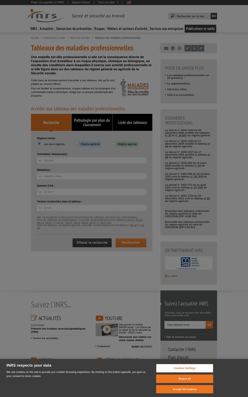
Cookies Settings (185, 371)
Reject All (185, 381)
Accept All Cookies (185, 392)
